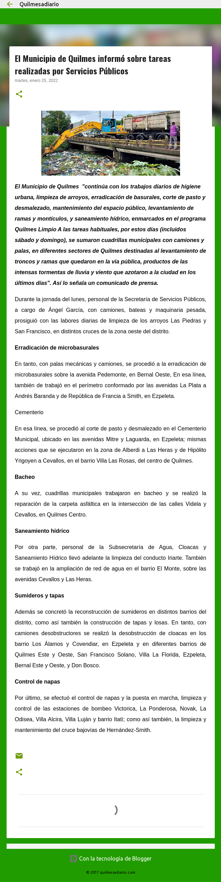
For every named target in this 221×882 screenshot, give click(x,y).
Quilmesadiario (39, 4)
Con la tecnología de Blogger (110, 858)
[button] (19, 95)
